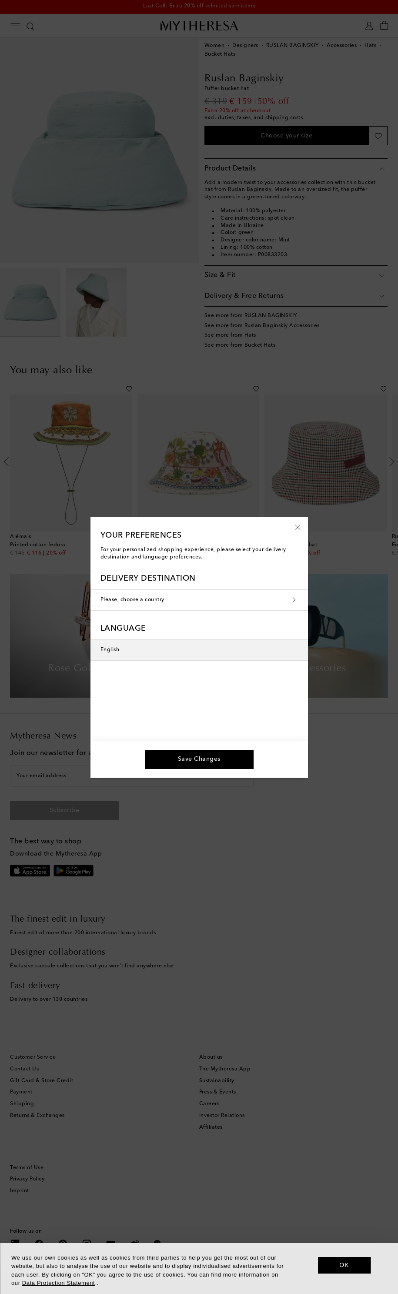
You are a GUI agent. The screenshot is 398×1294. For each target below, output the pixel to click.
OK (344, 1264)
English (110, 649)
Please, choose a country (199, 600)
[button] (297, 526)
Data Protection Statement (58, 1283)
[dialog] (199, 1268)
